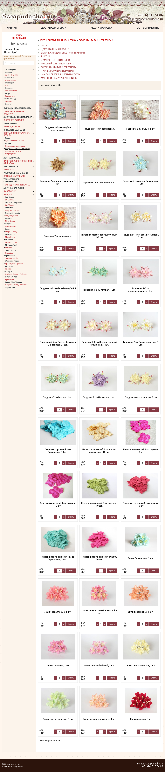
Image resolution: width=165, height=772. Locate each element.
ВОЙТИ (19, 35)
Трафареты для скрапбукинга (11, 180)
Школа (8, 104)
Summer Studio (11, 258)
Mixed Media (9, 170)
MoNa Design (10, 237)
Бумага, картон (11, 127)
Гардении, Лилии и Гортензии (96, 40)
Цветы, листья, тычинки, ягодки (58, 40)
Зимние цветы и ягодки (55, 60)
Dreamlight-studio (12, 213)
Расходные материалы (15, 173)
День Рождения (11, 75)
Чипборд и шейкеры (14, 130)
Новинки (8, 72)
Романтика (10, 96)
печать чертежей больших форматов (17, 57)
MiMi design (10, 234)
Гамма (8, 269)
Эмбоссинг (9, 191)
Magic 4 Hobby (11, 231)
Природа (8, 88)
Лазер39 (8, 271)
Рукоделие (9, 279)
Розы (44, 45)
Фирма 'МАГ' (10, 287)
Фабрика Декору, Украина (16, 284)
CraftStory (9, 207)
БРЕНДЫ (7, 194)
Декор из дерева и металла (17, 117)
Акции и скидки (101, 27)
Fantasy (8, 218)
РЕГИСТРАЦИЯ (19, 38)
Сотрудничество (148, 27)
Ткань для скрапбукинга (16, 185)
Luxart (7, 229)
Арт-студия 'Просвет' (14, 263)
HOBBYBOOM (10, 226)
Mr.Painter (9, 239)
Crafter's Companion (13, 202)
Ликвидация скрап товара (17, 108)
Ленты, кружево (11, 158)
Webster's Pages (12, 261)
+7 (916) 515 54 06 (149, 15)
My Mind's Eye (11, 242)
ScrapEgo (9, 253)
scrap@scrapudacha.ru (147, 19)
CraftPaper (9, 205)
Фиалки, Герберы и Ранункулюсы (60, 74)
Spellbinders (10, 255)
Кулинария (9, 82)
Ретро (7, 93)
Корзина (22, 44)
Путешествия (11, 90)
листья (45, 56)
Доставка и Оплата (53, 27)
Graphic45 (9, 223)
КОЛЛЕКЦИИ (9, 69)
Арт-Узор (9, 266)
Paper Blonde (10, 123)
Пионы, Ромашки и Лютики (57, 70)
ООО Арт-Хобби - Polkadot (16, 274)
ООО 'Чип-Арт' (11, 277)
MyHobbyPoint (11, 245)
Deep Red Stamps (12, 210)
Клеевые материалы (14, 176)
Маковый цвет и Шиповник (57, 63)
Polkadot (8, 247)
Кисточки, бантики (13, 120)
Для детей (9, 77)
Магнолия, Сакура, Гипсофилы (59, 78)
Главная (11, 27)
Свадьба (8, 101)
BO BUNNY (9, 199)
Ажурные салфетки (13, 188)
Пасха (7, 85)
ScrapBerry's (10, 250)
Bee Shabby (10, 197)
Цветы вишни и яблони (55, 49)
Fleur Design (10, 221)
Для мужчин (10, 80)
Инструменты (10, 166)
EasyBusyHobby (11, 215)
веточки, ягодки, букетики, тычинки (63, 52)
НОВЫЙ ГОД (10, 98)
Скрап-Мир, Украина (13, 282)
